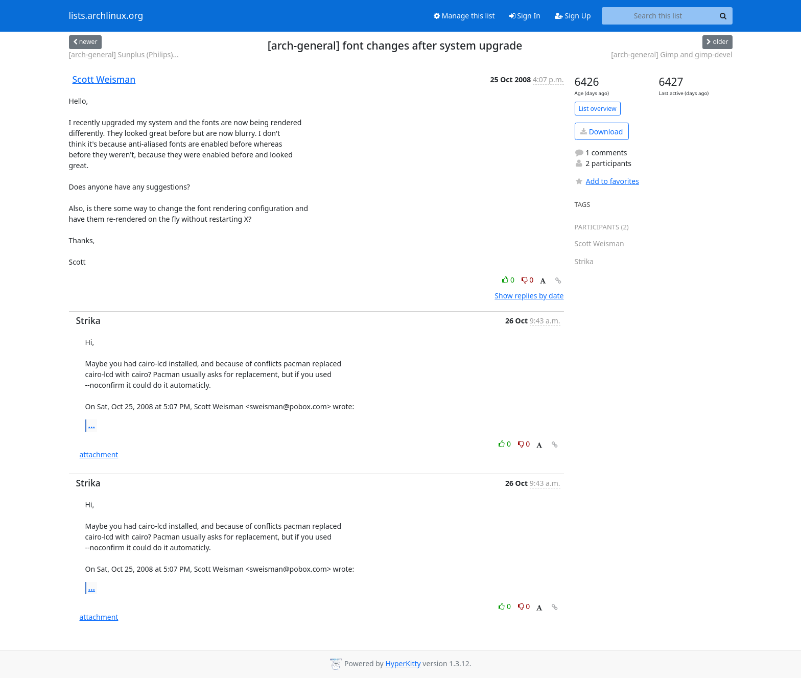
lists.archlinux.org (106, 16)
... (92, 425)
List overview (598, 108)
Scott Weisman (104, 79)
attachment (99, 454)
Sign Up (573, 15)
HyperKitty (402, 663)
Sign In (524, 15)
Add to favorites (607, 181)
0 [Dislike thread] (528, 280)
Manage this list (464, 15)
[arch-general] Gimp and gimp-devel (671, 54)
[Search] (723, 16)
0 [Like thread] (509, 280)
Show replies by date (528, 295)
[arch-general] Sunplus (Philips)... (124, 54)
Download (601, 131)
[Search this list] (658, 16)
